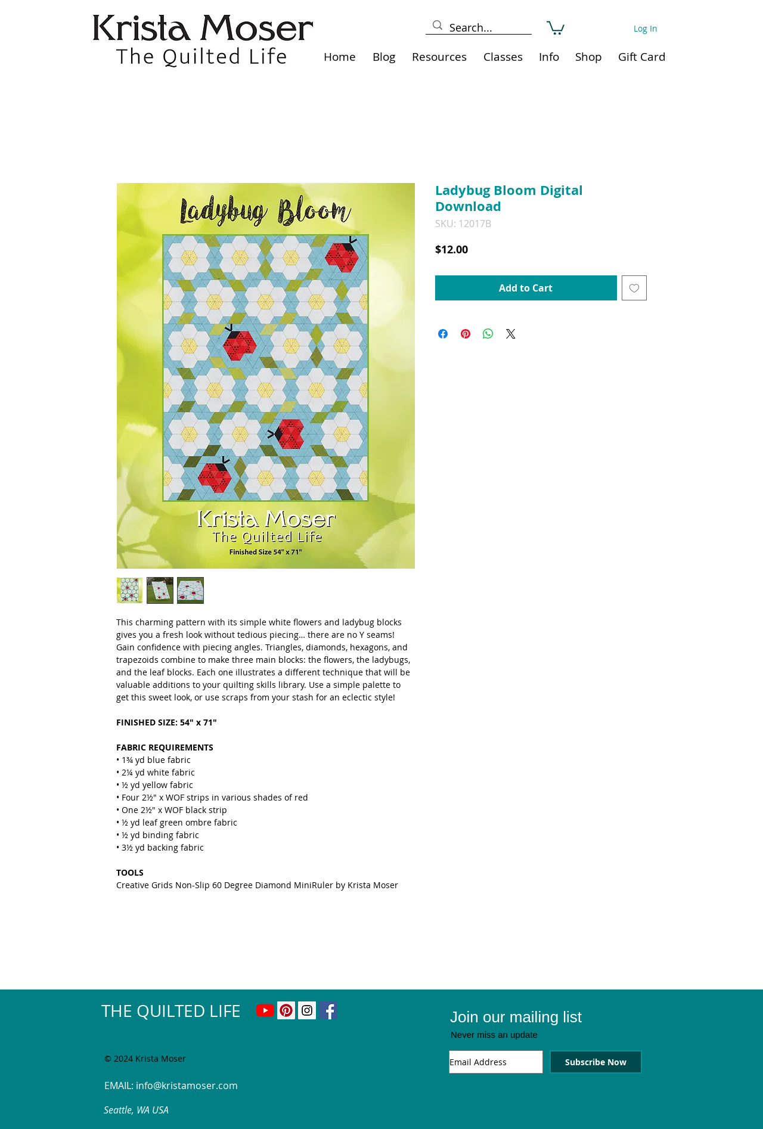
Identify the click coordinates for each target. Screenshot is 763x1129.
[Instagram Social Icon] (307, 1010)
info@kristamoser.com (187, 1085)
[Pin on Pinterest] (465, 334)
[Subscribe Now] (596, 1062)
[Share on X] (511, 334)
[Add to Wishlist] (634, 287)
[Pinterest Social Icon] (286, 1010)
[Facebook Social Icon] (328, 1010)
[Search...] (478, 27)
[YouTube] (265, 1010)
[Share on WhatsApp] (488, 334)
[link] (556, 27)
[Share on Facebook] (443, 334)
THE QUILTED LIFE (171, 1011)
